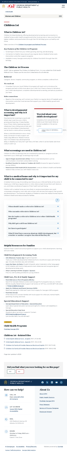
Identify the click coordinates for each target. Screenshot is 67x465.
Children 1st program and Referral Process (32, 44)
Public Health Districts (47, 397)
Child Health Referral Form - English (18, 338)
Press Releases (45, 404)
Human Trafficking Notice (13, 450)
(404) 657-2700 (19, 397)
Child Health (9, 11)
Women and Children (13, 16)
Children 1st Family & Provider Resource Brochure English (25, 345)
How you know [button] (32, 1)
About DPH (43, 394)
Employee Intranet (46, 412)
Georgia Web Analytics (29, 450)
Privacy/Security (31, 446)
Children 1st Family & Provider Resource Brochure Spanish (25, 348)
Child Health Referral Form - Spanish (18, 342)
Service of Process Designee (49, 408)
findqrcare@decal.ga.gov (15, 286)
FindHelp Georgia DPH (11, 329)
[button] (60, 16)
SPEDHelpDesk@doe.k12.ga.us (16, 314)
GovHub (60, 446)
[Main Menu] (62, 6)
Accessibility (20, 446)
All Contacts (14, 399)
